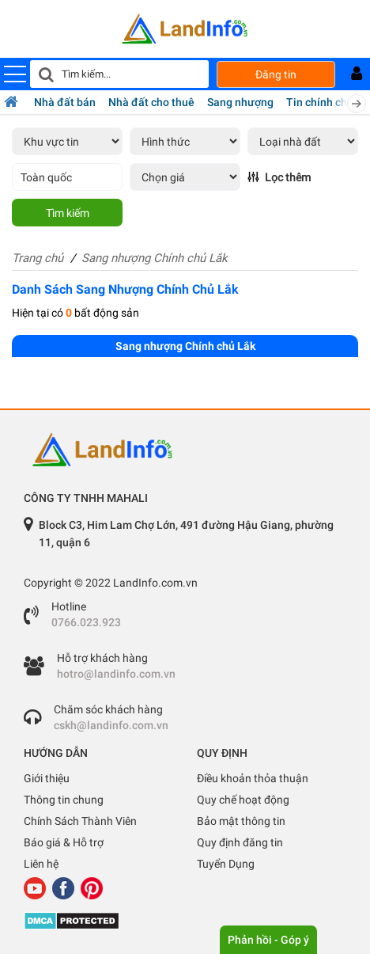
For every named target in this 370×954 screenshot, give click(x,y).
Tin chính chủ (319, 102)
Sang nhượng (240, 102)
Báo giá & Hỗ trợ (64, 842)
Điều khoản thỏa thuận (252, 778)
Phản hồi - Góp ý (268, 939)
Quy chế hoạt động (243, 799)
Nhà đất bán (65, 102)
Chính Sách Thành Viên (80, 821)
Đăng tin (275, 74)
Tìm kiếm (67, 213)
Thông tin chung (64, 799)
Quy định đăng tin (240, 842)
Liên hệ (41, 863)
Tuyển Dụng (226, 863)
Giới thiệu (47, 778)
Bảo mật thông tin (241, 821)
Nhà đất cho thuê (151, 102)
